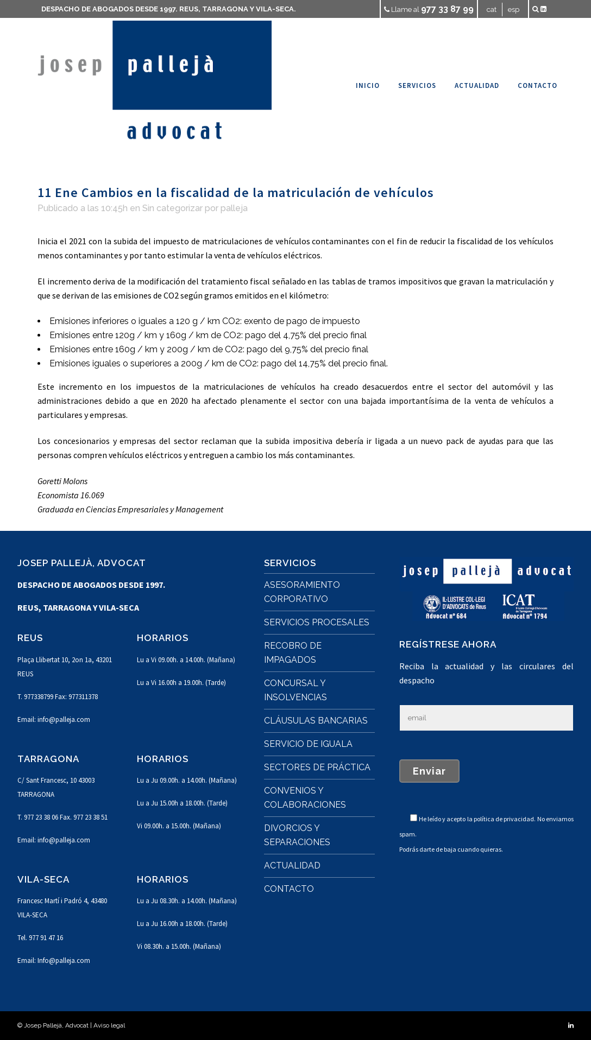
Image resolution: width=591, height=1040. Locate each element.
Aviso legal (109, 1025)
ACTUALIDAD (292, 865)
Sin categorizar (172, 208)
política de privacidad (504, 819)
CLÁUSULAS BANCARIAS (316, 720)
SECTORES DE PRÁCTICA (317, 767)
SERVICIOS (290, 562)
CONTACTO (289, 889)
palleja (234, 208)
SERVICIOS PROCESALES (316, 622)
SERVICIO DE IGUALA (308, 744)
